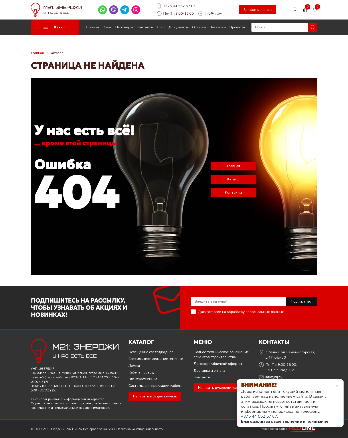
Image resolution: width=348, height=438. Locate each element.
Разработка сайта (289, 429)
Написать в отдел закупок (155, 396)
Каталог (233, 179)
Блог (161, 27)
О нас (107, 27)
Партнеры (124, 27)
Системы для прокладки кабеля (155, 385)
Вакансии (218, 27)
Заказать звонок (257, 9)
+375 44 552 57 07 (179, 6)
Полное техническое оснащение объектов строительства (221, 354)
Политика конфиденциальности (140, 429)
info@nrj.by (213, 13)
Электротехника (143, 379)
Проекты (237, 27)
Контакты (145, 27)
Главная (92, 27)
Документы (178, 27)
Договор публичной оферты (218, 363)
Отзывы (199, 27)
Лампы (134, 365)
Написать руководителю (219, 387)
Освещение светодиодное (151, 352)
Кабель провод (141, 372)
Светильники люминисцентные (156, 358)
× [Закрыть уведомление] (337, 386)
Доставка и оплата (209, 370)
